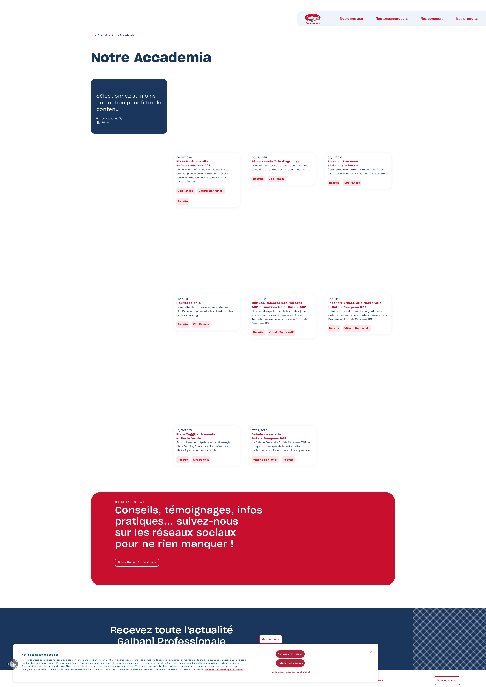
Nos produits (261, 13)
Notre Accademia (328, 13)
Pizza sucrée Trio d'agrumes (275, 161)
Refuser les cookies (290, 662)
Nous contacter (370, 13)
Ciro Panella (185, 191)
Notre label (292, 13)
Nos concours (226, 13)
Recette (183, 201)
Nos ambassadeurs (187, 13)
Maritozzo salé (188, 303)
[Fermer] (371, 652)
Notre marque (147, 13)
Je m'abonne (270, 639)
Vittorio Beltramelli (211, 191)
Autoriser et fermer (290, 653)
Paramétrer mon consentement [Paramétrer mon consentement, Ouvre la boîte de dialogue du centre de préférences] (290, 671)
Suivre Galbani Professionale (137, 562)
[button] (13, 664)
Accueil (103, 35)
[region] (195, 663)
